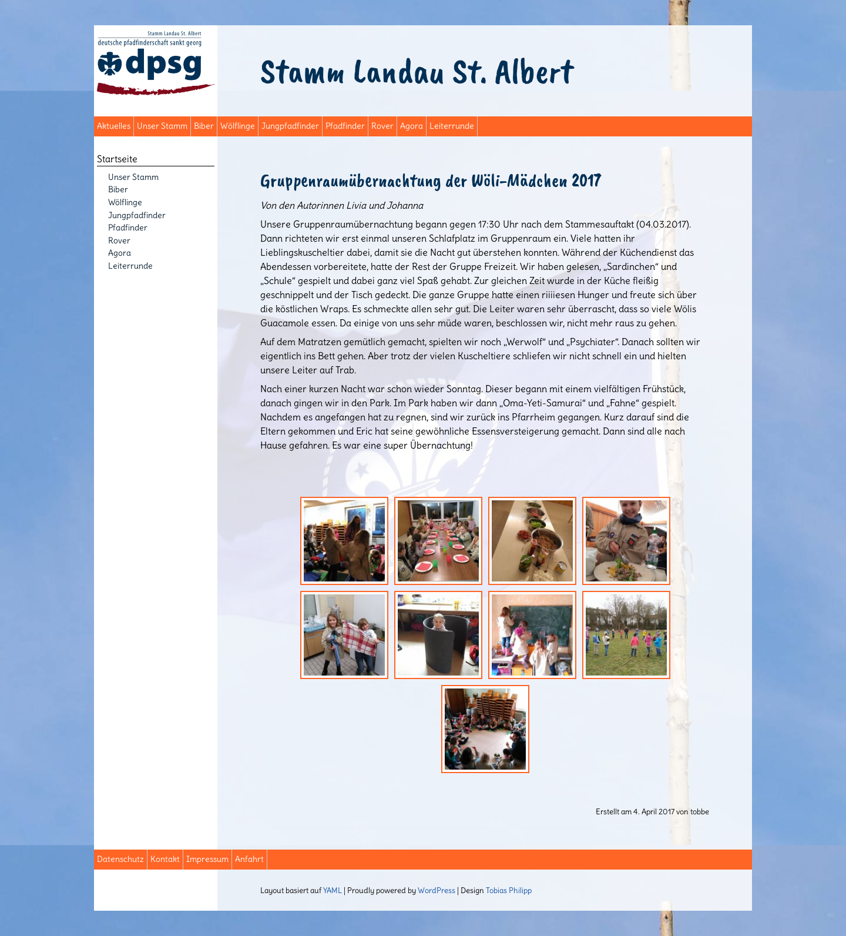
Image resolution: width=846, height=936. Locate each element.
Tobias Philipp (509, 890)
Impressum (207, 859)
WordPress (436, 890)
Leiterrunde (451, 126)
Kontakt (165, 859)
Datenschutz (120, 859)
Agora (411, 126)
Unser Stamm (162, 126)
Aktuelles (113, 126)
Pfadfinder (345, 126)
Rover (382, 126)
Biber (204, 126)
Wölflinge (237, 126)
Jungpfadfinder (290, 126)
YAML (332, 890)
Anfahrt (249, 859)
